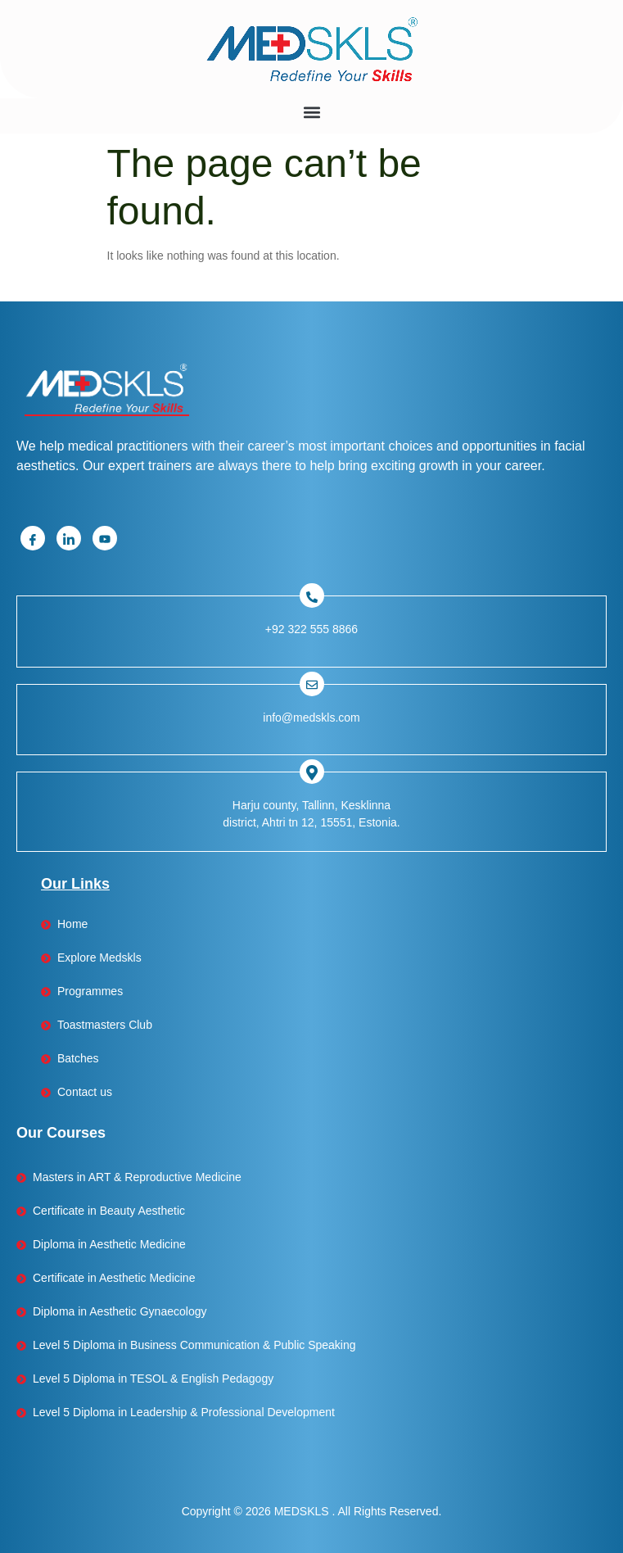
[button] (311, 111)
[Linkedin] (68, 538)
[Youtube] (105, 538)
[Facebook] (32, 538)
